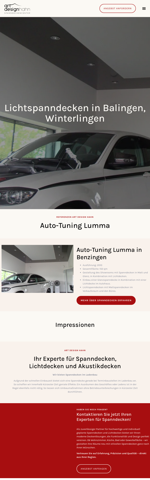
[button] (144, 8)
